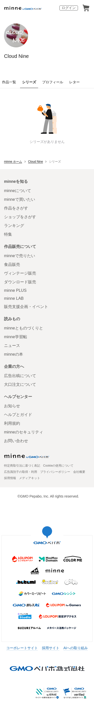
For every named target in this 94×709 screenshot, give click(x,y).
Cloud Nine (16, 56)
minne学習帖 (15, 337)
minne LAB (14, 298)
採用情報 (10, 478)
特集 (8, 234)
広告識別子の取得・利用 (20, 472)
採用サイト (50, 648)
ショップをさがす (20, 217)
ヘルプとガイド (18, 414)
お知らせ (12, 406)
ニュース (12, 345)
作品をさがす (16, 208)
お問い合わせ (16, 441)
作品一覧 (9, 82)
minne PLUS (15, 290)
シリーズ (29, 82)
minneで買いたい (19, 199)
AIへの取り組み (75, 648)
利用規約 (12, 423)
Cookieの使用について (58, 465)
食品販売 (12, 264)
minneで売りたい (19, 256)
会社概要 (79, 472)
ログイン (69, 8)
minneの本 (13, 354)
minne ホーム (13, 161)
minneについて (17, 191)
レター (74, 82)
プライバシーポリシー (55, 472)
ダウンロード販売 (20, 282)
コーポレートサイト (22, 648)
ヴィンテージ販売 (20, 273)
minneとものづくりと (23, 328)
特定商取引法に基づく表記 (22, 465)
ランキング (14, 225)
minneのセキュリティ (23, 432)
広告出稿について (20, 376)
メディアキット (29, 478)
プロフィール (52, 82)
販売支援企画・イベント (26, 306)
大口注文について (20, 384)
